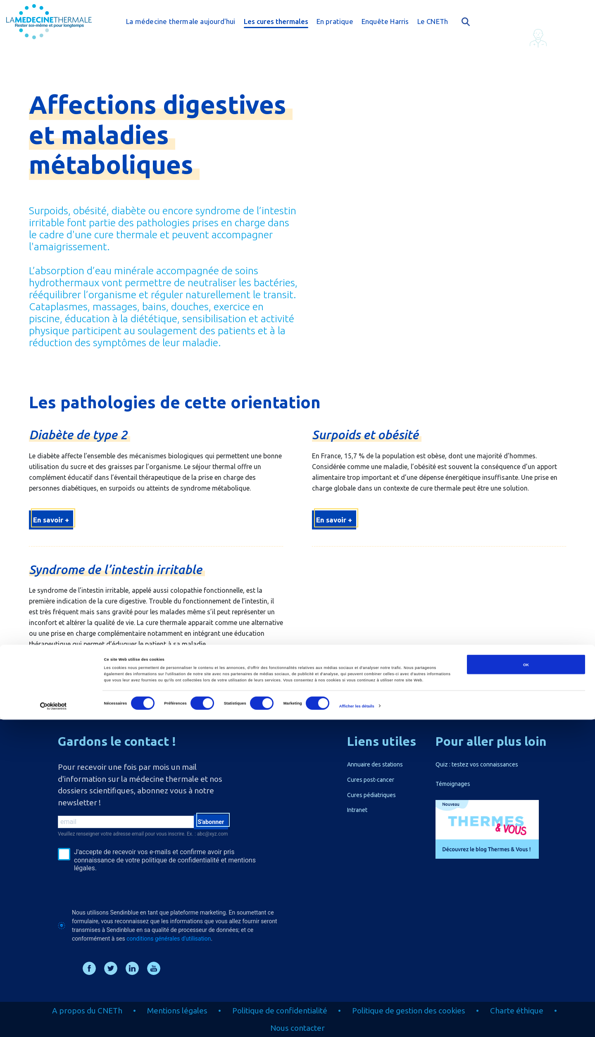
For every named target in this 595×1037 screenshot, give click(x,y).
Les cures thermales (276, 21)
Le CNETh (432, 21)
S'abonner (208, 823)
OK (526, 982)
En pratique (335, 21)
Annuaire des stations (375, 764)
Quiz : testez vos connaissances (477, 764)
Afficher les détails (356, 1023)
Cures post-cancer (370, 779)
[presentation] (120, 890)
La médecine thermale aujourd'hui (180, 21)
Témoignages (453, 784)
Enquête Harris (385, 21)
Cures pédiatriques (371, 795)
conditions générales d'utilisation (168, 938)
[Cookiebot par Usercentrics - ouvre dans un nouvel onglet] (53, 1023)
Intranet (357, 810)
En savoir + (51, 520)
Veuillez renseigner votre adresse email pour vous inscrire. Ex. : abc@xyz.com (143, 834)
